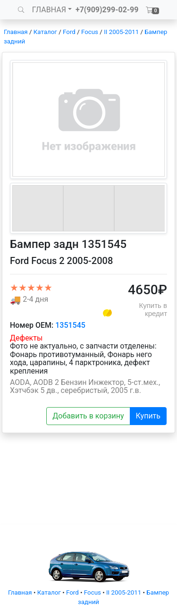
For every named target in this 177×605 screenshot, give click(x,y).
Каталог (45, 31)
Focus (89, 31)
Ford (69, 31)
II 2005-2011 (121, 31)
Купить (148, 415)
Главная (16, 31)
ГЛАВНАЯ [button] (49, 9)
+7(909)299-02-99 (107, 9)
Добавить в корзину (88, 415)
